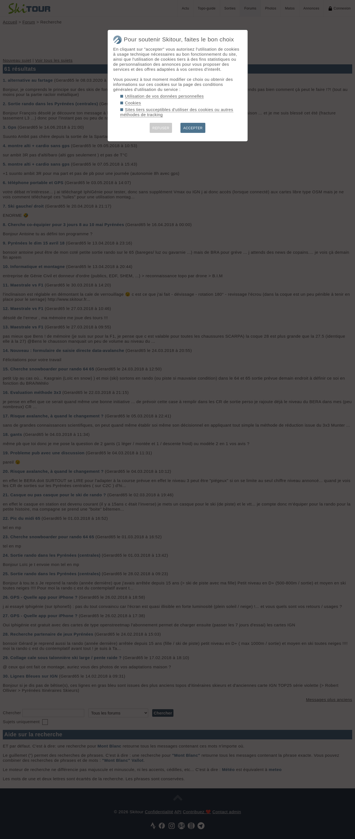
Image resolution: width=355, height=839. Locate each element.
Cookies (133, 102)
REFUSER (161, 128)
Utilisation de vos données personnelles (164, 96)
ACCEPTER (193, 128)
